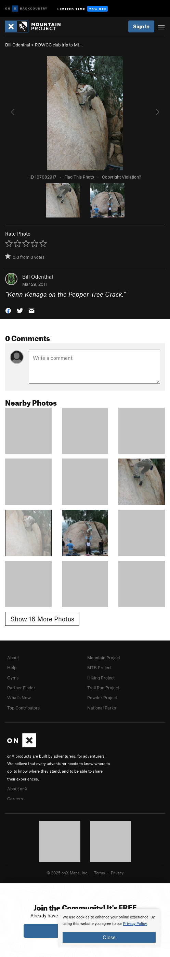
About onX (17, 788)
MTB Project (99, 667)
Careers (15, 798)
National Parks (101, 707)
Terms (99, 872)
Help (11, 667)
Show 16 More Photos (42, 619)
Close (109, 937)
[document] (109, 928)
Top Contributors (23, 707)
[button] (8, 310)
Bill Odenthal (17, 44)
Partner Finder (21, 687)
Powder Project (102, 697)
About (13, 657)
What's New (19, 697)
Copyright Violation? (121, 177)
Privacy (117, 872)
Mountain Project (103, 657)
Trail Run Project (103, 687)
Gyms (12, 677)
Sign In (141, 26)
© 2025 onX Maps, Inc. (67, 872)
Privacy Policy (135, 923)
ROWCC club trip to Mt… (59, 44)
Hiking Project (101, 677)
